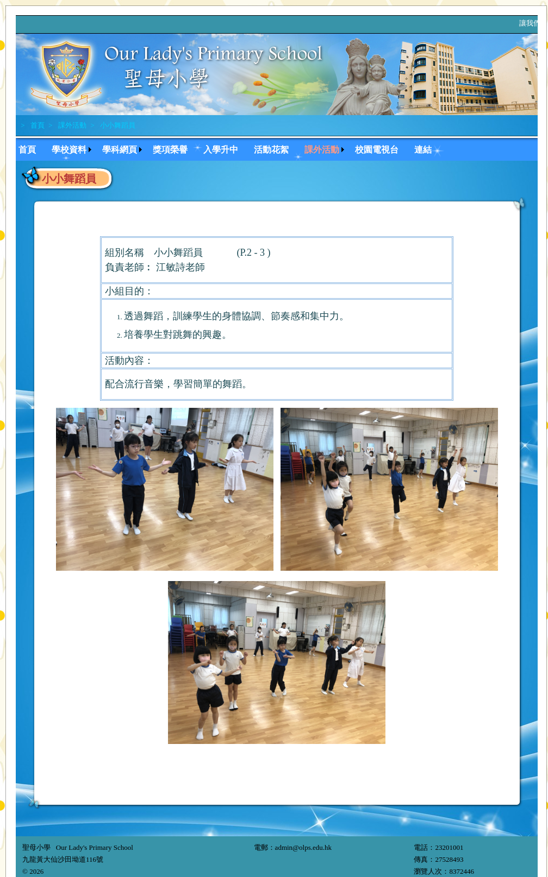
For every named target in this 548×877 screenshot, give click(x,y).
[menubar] (230, 148)
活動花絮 (271, 149)
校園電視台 (376, 149)
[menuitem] (32, 148)
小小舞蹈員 (116, 125)
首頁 (37, 125)
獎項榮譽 (170, 149)
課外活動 (71, 125)
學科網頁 (119, 149)
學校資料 (69, 149)
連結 (423, 149)
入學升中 (220, 149)
